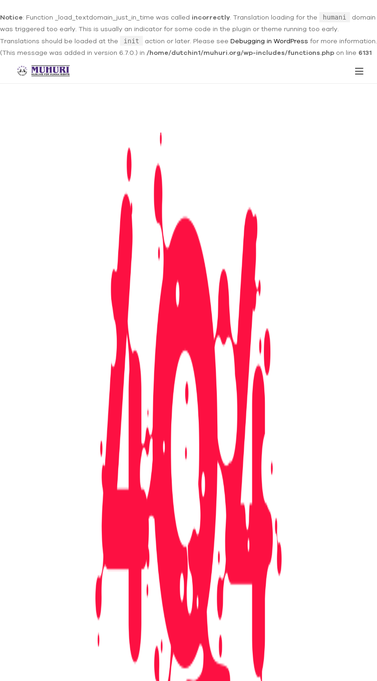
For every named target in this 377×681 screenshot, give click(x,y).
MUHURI (187, 664)
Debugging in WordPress (269, 41)
